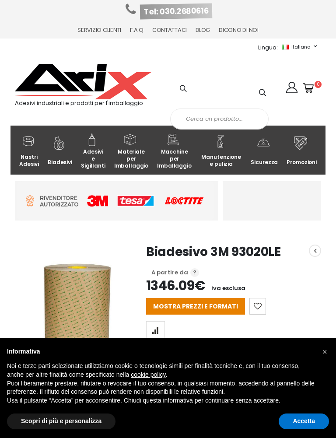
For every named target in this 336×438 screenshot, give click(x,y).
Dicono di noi (239, 30)
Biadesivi (60, 151)
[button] (292, 87)
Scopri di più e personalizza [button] (61, 420)
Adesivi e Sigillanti (93, 151)
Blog (203, 30)
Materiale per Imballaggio (131, 151)
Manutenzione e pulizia (221, 151)
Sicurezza (264, 151)
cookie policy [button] (148, 374)
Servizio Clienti (99, 30)
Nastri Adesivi (29, 151)
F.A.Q (137, 30)
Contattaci (169, 30)
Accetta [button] (304, 420)
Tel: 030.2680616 (176, 11)
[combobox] (219, 119)
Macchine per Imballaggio (174, 151)
